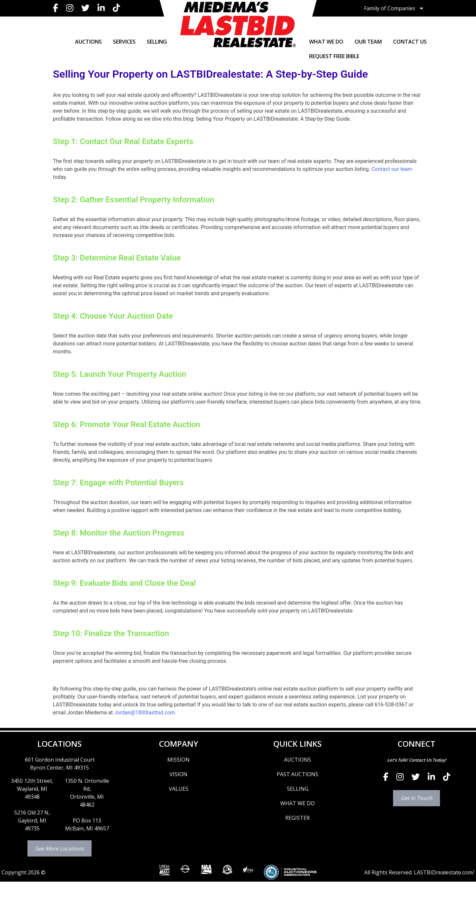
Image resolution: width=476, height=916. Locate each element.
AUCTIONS (88, 41)
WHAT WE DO (326, 41)
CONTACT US (410, 41)
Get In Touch (416, 798)
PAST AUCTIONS (297, 774)
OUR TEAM (368, 41)
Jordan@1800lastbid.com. (145, 712)
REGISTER (297, 817)
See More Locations (59, 848)
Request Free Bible (334, 56)
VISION (178, 774)
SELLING (157, 41)
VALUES (178, 788)
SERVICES (124, 41)
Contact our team (392, 169)
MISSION (178, 759)
